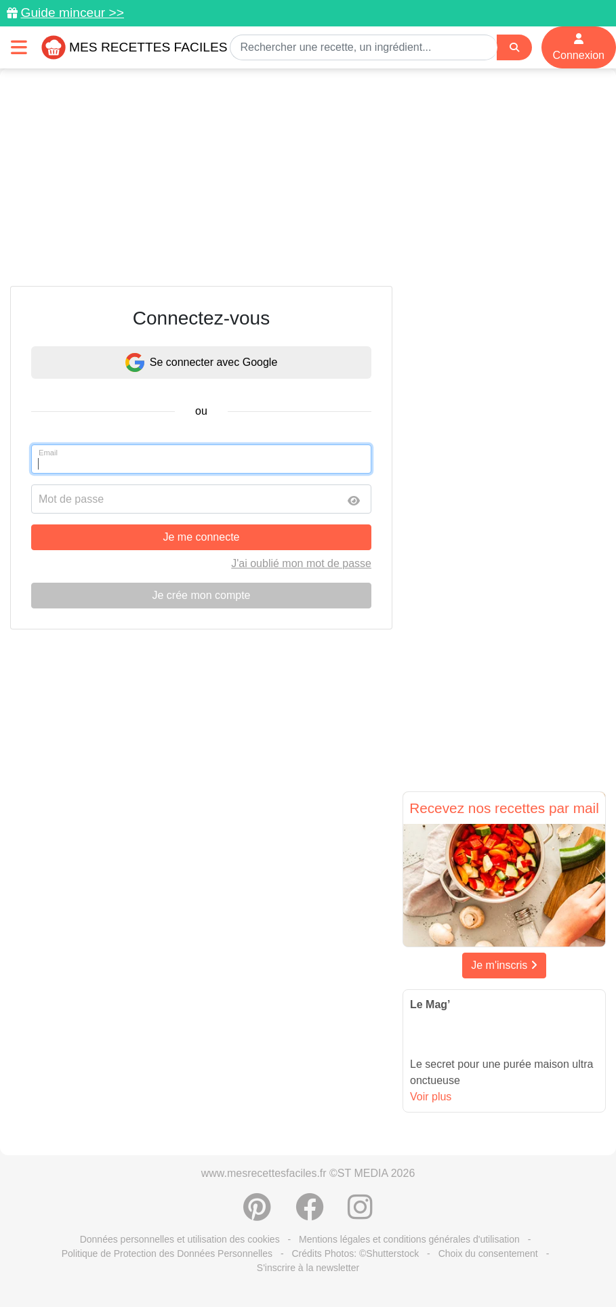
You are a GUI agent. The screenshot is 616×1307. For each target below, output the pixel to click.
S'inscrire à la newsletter (308, 1267)
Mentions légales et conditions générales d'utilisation (409, 1239)
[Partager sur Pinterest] (257, 1214)
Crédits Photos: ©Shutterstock (355, 1253)
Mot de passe (71, 499)
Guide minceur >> (72, 12)
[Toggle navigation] (19, 47)
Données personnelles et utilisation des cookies (180, 1239)
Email (48, 453)
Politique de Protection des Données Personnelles (167, 1253)
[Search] (514, 48)
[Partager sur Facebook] (309, 1214)
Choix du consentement (488, 1253)
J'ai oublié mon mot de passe (301, 563)
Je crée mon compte (201, 595)
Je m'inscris (504, 965)
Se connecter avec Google (201, 362)
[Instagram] (360, 1214)
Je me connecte (201, 537)
